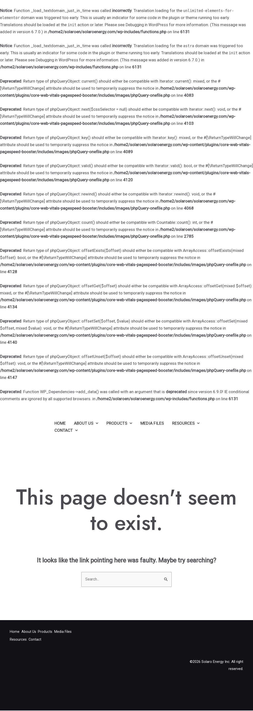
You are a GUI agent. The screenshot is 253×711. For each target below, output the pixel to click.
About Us (86, 423)
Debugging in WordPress (148, 24)
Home (60, 423)
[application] (95, 423)
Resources (186, 423)
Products (119, 423)
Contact (66, 430)
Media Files (152, 423)
